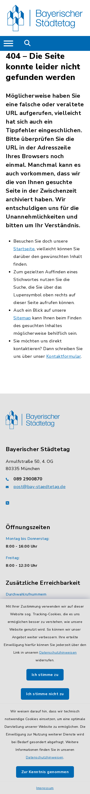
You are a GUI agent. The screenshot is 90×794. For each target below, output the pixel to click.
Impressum (45, 788)
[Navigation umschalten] (8, 43)
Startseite (24, 249)
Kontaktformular (63, 356)
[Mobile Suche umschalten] (27, 43)
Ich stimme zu (45, 674)
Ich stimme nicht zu (45, 694)
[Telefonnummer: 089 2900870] (45, 479)
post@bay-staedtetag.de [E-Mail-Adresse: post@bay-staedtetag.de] (39, 487)
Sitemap (22, 318)
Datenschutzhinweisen (58, 652)
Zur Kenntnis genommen (45, 772)
